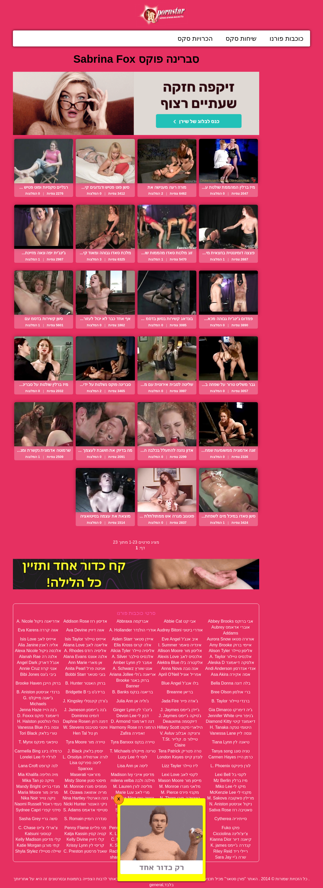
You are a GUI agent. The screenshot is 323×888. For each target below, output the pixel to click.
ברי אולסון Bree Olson (230, 692)
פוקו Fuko (231, 828)
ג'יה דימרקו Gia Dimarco (230, 710)
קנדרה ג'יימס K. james (231, 845)
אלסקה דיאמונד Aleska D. (230, 662)
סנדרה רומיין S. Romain (85, 818)
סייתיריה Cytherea (230, 818)
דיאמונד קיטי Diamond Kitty (230, 721)
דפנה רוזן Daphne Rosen (85, 721)
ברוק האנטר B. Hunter (85, 683)
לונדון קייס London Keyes (180, 757)
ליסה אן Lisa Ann (132, 766)
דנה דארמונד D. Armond (132, 721)
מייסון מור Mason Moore (180, 780)
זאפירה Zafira (132, 733)
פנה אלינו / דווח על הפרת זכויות (175, 867)
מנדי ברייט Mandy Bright (38, 786)
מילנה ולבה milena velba (133, 780)
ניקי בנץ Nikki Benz (133, 804)
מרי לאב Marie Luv (133, 792)
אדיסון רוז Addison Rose (85, 621)
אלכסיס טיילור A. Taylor (231, 656)
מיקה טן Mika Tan (38, 780)
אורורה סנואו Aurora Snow (230, 639)
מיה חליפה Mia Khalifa (38, 774)
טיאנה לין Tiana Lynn (230, 742)
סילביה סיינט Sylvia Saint (180, 818)
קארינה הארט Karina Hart (180, 833)
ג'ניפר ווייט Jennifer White (230, 715)
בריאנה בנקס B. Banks (132, 692)
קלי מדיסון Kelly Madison (38, 839)
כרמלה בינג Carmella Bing (37, 751)
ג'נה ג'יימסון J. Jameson (85, 710)
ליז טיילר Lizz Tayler (180, 766)
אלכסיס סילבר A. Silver (132, 656)
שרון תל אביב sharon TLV (132, 857)
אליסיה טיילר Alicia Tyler (133, 650)
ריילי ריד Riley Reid (230, 851)
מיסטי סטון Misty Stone (85, 780)
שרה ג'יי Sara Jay (230, 857)
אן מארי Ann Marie (85, 662)
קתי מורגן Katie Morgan (38, 845)
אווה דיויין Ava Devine (85, 630)
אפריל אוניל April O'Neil (179, 674)
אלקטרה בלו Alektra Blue (180, 662)
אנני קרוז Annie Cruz (38, 668)
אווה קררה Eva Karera (38, 630)
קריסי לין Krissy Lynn (85, 845)
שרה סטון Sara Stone (180, 857)
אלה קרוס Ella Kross (132, 645)
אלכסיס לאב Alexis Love (180, 656)
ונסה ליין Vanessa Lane (230, 733)
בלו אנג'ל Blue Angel (179, 683)
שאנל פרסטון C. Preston (85, 851)
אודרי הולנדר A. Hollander (132, 630)
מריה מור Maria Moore (38, 792)
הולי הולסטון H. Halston (38, 721)
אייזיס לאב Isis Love (38, 639)
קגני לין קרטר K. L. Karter (133, 833)
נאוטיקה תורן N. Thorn (180, 798)
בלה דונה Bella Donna (230, 683)
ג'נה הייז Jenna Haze (38, 710)
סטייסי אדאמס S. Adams (85, 810)
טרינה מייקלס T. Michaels (133, 751)
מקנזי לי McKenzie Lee (230, 792)
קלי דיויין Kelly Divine (85, 839)
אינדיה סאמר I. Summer (180, 645)
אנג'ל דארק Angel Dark (38, 662)
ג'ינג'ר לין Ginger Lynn (132, 710)
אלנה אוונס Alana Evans (85, 656)
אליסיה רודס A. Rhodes (85, 650)
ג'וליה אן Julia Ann (132, 701)
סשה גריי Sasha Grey (38, 818)
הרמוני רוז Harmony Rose (133, 727)
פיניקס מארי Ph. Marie (179, 828)
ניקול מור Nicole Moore (180, 804)
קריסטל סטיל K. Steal (179, 845)
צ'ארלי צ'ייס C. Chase (38, 828)
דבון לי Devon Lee (133, 715)
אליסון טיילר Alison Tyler (230, 650)
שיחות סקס (241, 38)
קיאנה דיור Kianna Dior (230, 839)
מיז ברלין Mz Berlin (231, 780)
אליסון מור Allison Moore (180, 650)
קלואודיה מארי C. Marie (132, 839)
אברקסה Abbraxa (133, 621)
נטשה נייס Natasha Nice (132, 798)
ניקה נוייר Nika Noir (38, 798)
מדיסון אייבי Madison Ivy (132, 774)
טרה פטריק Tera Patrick (179, 751)
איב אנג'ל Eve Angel (180, 639)
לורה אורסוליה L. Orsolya (85, 757)
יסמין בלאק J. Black (85, 751)
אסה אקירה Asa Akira (230, 674)
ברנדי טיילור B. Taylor (230, 701)
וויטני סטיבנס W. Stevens (85, 727)
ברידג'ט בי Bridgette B (85, 692)
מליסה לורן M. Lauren (132, 786)
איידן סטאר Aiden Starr (132, 639)
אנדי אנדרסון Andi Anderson (230, 668)
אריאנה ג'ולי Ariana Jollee (133, 674)
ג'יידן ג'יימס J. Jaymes (179, 710)
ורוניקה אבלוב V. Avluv (180, 733)
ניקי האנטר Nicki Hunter (85, 804)
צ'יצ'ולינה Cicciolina (230, 833)
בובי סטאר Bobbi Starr (85, 674)
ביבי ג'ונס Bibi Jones (38, 674)
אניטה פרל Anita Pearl (85, 668)
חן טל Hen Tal (85, 733)
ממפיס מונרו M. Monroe (85, 786)
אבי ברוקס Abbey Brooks (230, 621)
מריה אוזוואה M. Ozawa (85, 792)
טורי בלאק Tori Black (38, 733)
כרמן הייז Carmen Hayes (231, 757)
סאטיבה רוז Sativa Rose (230, 810)
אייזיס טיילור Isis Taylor (85, 639)
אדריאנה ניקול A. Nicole (38, 621)
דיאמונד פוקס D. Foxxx (38, 715)
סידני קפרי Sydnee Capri (38, 810)
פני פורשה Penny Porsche (132, 828)
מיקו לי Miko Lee (231, 786)
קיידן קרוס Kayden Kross (180, 839)
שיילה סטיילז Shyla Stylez (38, 851)
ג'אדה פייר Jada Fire (180, 701)
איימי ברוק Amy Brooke (231, 645)
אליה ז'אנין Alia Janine (38, 645)
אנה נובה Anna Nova (179, 668)
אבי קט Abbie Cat (180, 621)
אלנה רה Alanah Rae (38, 656)
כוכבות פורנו (286, 38)
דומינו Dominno (85, 715)
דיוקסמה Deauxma (180, 721)
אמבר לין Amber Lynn (132, 662)
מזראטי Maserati (85, 774)
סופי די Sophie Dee (132, 810)
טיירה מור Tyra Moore (85, 742)
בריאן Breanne (180, 692)
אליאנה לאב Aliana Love (85, 645)
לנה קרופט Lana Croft (38, 766)
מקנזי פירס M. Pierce (180, 792)
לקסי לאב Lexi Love (180, 774)
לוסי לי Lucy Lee (132, 757)
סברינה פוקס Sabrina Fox (180, 810)
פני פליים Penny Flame (85, 828)
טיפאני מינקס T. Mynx (38, 742)
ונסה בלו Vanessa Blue (38, 727)
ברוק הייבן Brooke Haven (38, 683)
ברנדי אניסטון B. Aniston (38, 692)
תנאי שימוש (129, 867)
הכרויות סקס (195, 38)
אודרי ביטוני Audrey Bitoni (180, 630)
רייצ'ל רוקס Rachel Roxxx (132, 851)
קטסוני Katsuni (38, 833)
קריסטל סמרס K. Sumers (133, 845)
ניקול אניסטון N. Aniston (230, 804)
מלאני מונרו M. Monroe (180, 786)
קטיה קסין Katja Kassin (85, 833)
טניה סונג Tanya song (230, 751)
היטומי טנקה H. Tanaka (230, 727)
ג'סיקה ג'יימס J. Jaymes (180, 715)
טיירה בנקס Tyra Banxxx (133, 742)
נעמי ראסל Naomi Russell (37, 804)
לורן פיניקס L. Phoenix (231, 766)
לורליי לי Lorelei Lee (38, 757)
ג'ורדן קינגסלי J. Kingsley (85, 701)
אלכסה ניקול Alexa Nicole (38, 650)
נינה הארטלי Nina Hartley (85, 798)
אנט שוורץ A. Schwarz (132, 668)
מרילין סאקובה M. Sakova (230, 798)
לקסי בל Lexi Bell (230, 774)
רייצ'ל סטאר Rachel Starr (180, 851)
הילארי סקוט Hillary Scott (180, 727)
